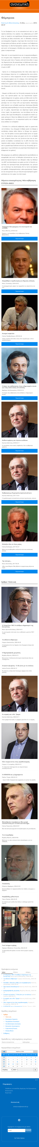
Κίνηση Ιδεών (10, 1031)
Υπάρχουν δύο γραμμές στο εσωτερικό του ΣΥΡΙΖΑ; (17, 227)
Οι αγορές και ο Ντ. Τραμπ (11, 714)
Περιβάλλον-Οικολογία (12, 1021)
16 (3, 1062)
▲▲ (36, 1079)
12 (35, 1059)
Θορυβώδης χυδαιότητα (10, 896)
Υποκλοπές (6, 883)
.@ (20, 1106)
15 (3, 1059)
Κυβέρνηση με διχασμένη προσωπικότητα (17, 493)
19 (35, 1061)
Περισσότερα (19, 238)
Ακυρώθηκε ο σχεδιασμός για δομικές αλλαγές (18, 281)
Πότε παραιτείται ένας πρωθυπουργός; (16, 762)
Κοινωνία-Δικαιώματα (13, 1026)
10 (26, 1059)
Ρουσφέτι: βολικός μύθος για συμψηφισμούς (19, 983)
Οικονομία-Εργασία (12, 1019)
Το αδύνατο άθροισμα (10, 640)
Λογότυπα (8, 1093)
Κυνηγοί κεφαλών (8, 333)
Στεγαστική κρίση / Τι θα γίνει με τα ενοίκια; (17, 666)
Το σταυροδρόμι (7, 835)
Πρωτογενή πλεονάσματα (20, 987)
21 (13, 1064)
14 (3, 1057)
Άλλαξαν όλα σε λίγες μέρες (12, 544)
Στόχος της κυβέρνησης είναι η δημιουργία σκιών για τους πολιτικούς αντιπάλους (19, 386)
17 (3, 1064)
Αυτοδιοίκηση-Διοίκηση (13, 1024)
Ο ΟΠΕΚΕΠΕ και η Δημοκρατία (12, 774)
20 (8, 1064)
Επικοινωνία (9, 1090)
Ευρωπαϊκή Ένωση (11, 1028)
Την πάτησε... (6, 561)
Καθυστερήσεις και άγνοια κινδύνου (15, 440)
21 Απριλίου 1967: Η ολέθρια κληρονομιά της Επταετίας (17, 626)
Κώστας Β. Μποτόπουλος (10, 23)
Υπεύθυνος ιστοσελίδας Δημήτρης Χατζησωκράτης (20, 1088)
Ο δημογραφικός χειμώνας (11, 653)
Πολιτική (8, 1017)
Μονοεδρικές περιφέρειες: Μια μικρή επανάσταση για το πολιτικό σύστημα (15, 822)
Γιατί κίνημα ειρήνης (9, 945)
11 (31, 1059)
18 (3, 1066)
